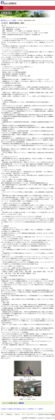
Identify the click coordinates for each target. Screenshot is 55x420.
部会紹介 (4, 409)
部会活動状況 (17, 409)
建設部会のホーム (5, 20)
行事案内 (14, 20)
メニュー (6, 8)
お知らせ (24, 409)
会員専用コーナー (33, 409)
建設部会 (21, 403)
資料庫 (40, 409)
